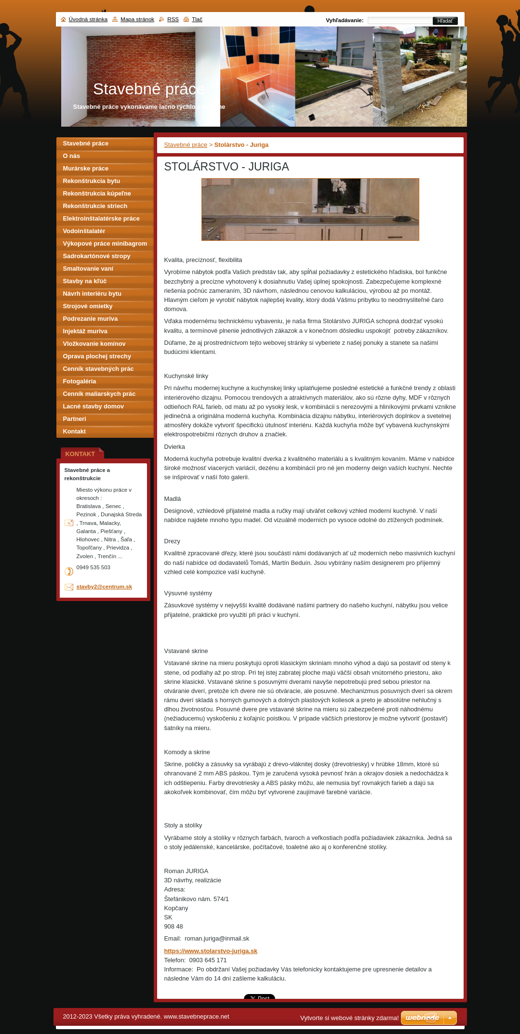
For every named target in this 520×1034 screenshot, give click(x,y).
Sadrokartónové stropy (97, 256)
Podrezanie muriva (90, 318)
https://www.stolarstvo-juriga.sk (211, 951)
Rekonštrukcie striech (95, 205)
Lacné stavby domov (93, 406)
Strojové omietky (88, 306)
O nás (71, 155)
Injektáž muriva (85, 331)
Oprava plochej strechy (97, 356)
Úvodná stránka (88, 19)
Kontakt (74, 431)
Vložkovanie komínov (94, 343)
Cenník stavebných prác (98, 368)
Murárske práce (86, 168)
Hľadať (445, 21)
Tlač (197, 19)
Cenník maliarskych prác (99, 393)
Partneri (74, 418)
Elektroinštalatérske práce (101, 218)
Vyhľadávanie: (344, 20)
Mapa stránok (137, 19)
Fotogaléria (79, 381)
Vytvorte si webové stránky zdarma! (349, 1017)
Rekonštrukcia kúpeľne (97, 193)
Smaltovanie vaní (88, 268)
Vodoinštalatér (84, 231)
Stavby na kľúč (85, 281)
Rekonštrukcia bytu (91, 180)
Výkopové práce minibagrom (105, 243)
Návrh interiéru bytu (92, 293)
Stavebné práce (186, 144)
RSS (173, 19)
